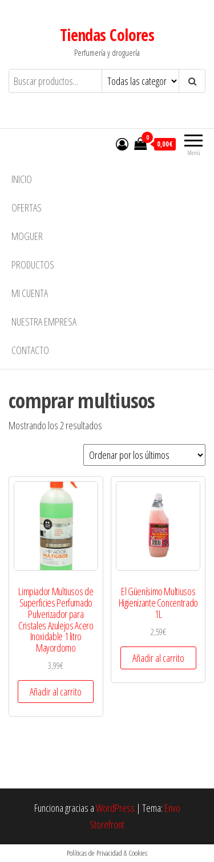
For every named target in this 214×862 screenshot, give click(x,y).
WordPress (115, 808)
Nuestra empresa (43, 321)
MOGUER (27, 236)
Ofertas (26, 207)
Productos (32, 264)
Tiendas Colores (107, 35)
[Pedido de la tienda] (144, 455)
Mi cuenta (29, 293)
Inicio (21, 179)
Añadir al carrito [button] (56, 691)
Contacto (30, 350)
